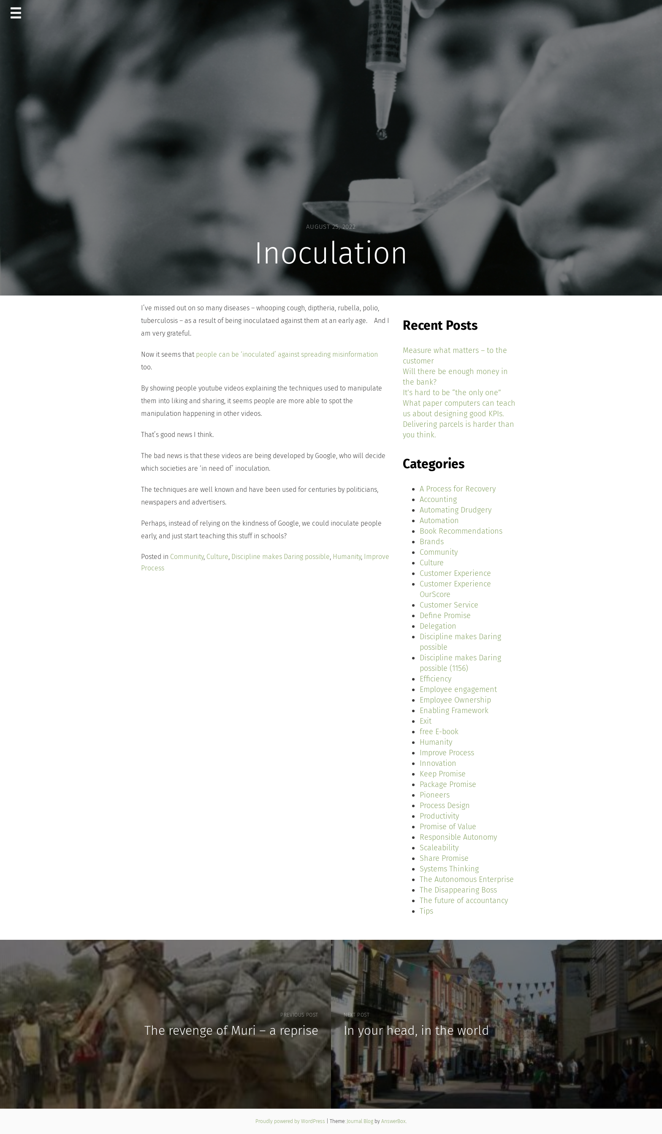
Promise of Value (448, 826)
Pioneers (435, 795)
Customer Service (449, 605)
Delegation (438, 626)
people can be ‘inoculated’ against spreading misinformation (287, 354)
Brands (432, 541)
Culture (217, 557)
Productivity (439, 816)
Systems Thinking (449, 869)
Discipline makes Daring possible (280, 557)
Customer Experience (455, 573)
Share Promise (444, 858)
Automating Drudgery (455, 510)
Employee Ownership (455, 700)
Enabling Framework (454, 710)
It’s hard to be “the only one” (452, 392)
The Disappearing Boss (458, 890)
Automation (439, 520)
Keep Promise (443, 774)
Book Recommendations (461, 531)
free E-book (439, 731)
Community (186, 557)
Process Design (445, 805)
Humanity (347, 557)
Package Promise (448, 784)
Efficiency (435, 679)
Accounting (438, 499)
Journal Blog (360, 1121)
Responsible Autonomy (458, 837)
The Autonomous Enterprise (467, 879)
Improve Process (447, 752)
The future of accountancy (464, 900)
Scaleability (439, 847)
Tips (426, 911)
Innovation (438, 763)
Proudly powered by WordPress (290, 1121)
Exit (425, 721)
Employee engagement (458, 689)
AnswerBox (393, 1121)
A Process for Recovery (458, 489)
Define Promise (445, 615)
